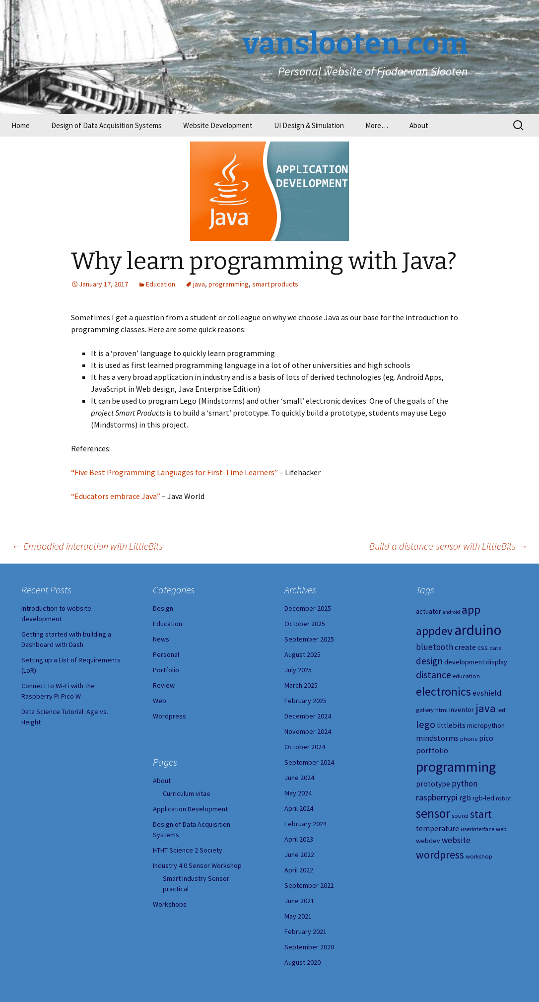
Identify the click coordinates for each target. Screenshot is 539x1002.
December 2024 (307, 716)
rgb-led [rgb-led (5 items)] (483, 797)
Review (164, 685)
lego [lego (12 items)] (425, 724)
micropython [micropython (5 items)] (486, 725)
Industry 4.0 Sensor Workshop (197, 865)
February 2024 (305, 823)
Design (163, 608)
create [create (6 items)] (465, 647)
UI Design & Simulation (309, 125)
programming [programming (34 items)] (456, 767)
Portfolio (166, 669)
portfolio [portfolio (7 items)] (432, 750)
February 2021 (305, 931)
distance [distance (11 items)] (433, 675)
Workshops (170, 904)
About (418, 125)
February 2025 (305, 700)
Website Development (218, 125)
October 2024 (304, 746)
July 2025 (298, 669)
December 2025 (307, 608)
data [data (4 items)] (495, 647)
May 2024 (298, 792)
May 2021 (298, 916)
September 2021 (309, 885)
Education (160, 284)
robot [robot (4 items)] (503, 798)
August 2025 (302, 654)
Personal (166, 654)
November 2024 (307, 731)
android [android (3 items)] (451, 612)
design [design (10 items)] (429, 661)
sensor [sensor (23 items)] (433, 813)
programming (228, 284)
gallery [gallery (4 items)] (425, 710)
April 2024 (298, 808)
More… (376, 125)
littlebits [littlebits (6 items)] (451, 725)
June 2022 (299, 854)
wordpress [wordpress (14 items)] (440, 854)
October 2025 (304, 623)
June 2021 (299, 900)
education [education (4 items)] (466, 676)
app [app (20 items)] (471, 609)
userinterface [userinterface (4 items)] (477, 829)
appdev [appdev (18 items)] (434, 631)
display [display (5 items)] (496, 661)
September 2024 (309, 762)
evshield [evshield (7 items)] (486, 693)
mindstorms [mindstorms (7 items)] (437, 738)
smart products (275, 284)
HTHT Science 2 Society (187, 850)
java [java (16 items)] (485, 708)
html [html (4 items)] (441, 710)
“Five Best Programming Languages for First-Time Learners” (174, 472)
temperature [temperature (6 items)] (437, 828)
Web (159, 700)
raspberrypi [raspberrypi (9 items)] (437, 797)
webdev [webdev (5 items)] (428, 840)
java (199, 284)
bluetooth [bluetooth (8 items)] (434, 647)
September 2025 (309, 639)
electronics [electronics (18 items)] (443, 691)
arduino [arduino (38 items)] (477, 630)
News (161, 639)
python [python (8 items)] (464, 783)
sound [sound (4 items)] (460, 815)
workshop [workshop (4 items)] (479, 856)
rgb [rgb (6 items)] (465, 797)
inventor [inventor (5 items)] (461, 709)
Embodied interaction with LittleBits (87, 546)
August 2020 (302, 962)
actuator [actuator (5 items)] (428, 611)
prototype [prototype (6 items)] (433, 783)
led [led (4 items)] (501, 710)
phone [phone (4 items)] (468, 738)
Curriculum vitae (186, 793)
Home (20, 125)
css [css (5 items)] (482, 647)
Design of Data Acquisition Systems (106, 125)
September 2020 (309, 946)
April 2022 (298, 869)
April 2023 (298, 839)
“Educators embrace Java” (115, 496)
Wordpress (169, 716)
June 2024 (299, 777)
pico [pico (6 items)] (486, 738)
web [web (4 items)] (501, 829)
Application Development (190, 808)
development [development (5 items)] (464, 661)
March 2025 (301, 685)
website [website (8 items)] (456, 840)
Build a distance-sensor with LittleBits (448, 546)
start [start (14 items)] (481, 814)
